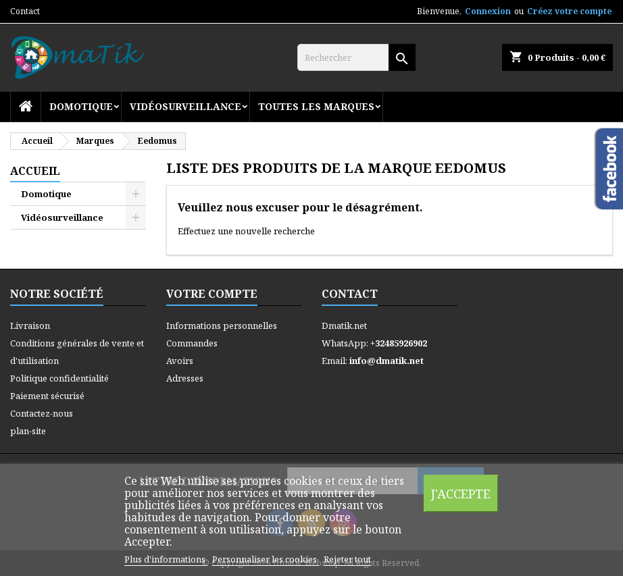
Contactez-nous (41, 413)
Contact (25, 11)
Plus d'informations (165, 559)
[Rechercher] (356, 57)
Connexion (488, 11)
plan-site (28, 431)
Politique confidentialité (59, 378)
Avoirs (179, 361)
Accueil (35, 170)
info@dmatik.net (386, 361)
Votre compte (211, 293)
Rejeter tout (347, 559)
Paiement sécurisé (47, 396)
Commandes (192, 343)
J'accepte (461, 493)
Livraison (30, 325)
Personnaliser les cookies (265, 559)
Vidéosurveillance (185, 106)
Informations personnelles (221, 325)
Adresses (184, 378)
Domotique (81, 106)
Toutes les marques (316, 106)
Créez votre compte (569, 11)
